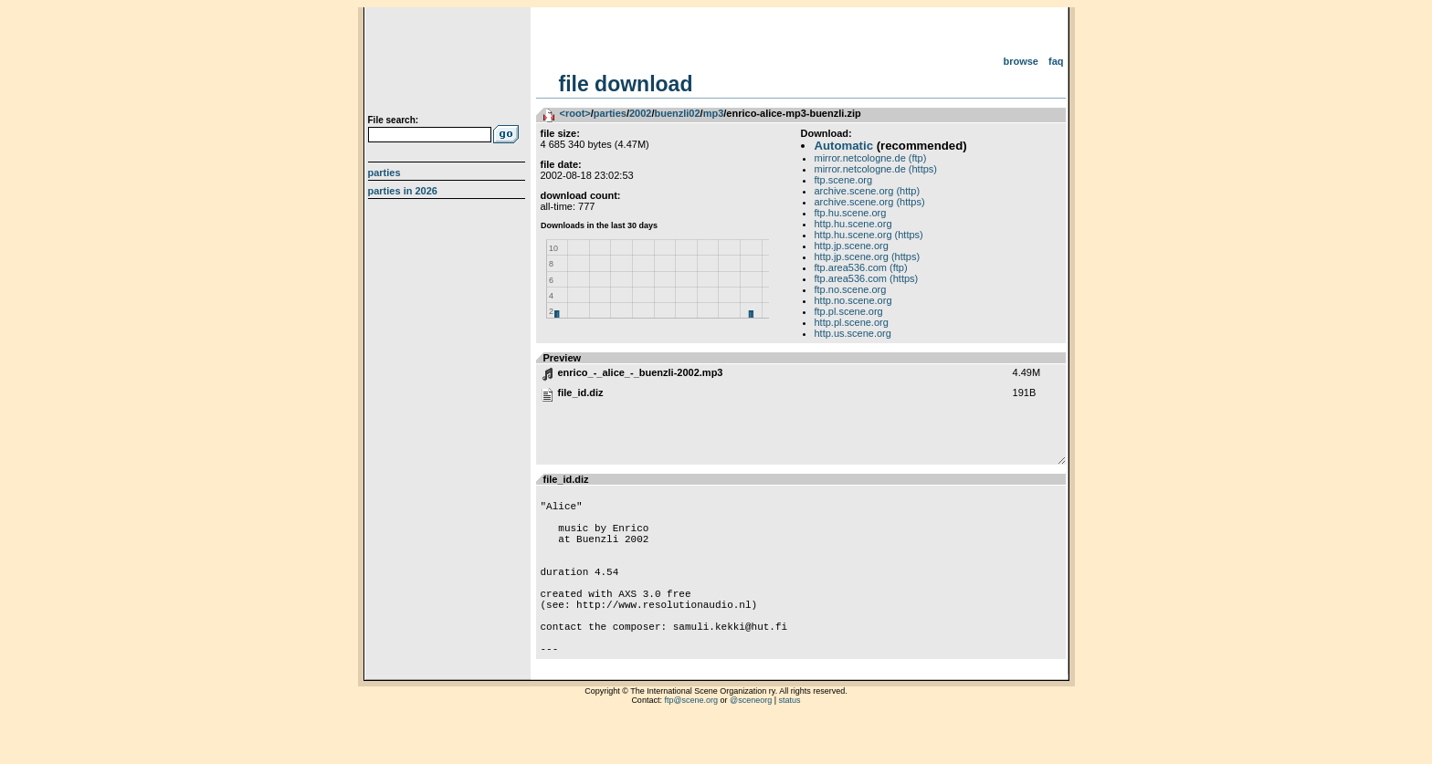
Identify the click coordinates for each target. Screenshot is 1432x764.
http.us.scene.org (853, 333)
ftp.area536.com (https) (867, 278)
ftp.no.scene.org (851, 289)
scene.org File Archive (448, 64)
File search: (393, 120)
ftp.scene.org (844, 179)
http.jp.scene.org (852, 245)
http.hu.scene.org (853, 223)
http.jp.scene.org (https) (868, 256)
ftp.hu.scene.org (851, 212)
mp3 (713, 113)
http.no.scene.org (853, 300)
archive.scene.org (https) (870, 201)
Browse (1020, 61)
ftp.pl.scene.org (849, 311)
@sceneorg (751, 741)
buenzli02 (677, 113)
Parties (384, 172)
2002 (640, 113)
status (790, 741)
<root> (575, 113)
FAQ (1056, 61)
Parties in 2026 (402, 190)
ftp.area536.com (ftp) (861, 267)
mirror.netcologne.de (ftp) (871, 157)
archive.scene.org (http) (868, 190)
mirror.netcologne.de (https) (876, 168)
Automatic (844, 145)
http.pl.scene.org (852, 322)
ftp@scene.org (691, 741)
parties (610, 113)
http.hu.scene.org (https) (869, 234)
